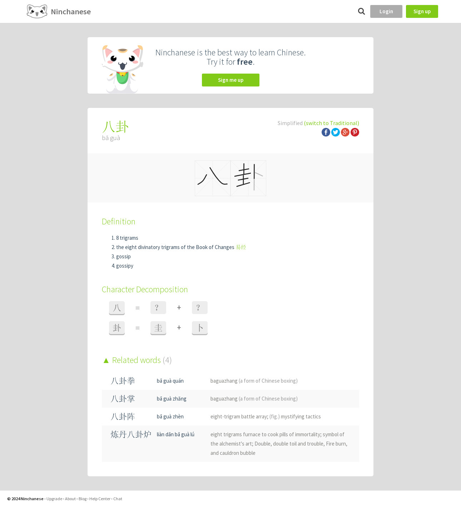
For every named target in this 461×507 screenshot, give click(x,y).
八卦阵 (122, 416)
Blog (82, 498)
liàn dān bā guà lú (175, 434)
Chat (117, 498)
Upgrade (54, 498)
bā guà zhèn (170, 416)
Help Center (99, 498)
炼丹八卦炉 (131, 434)
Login (386, 11)
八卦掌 (122, 398)
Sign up (422, 11)
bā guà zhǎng (172, 398)
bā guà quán (170, 380)
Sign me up (230, 79)
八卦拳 (122, 381)
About (70, 498)
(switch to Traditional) (331, 122)
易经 (241, 247)
